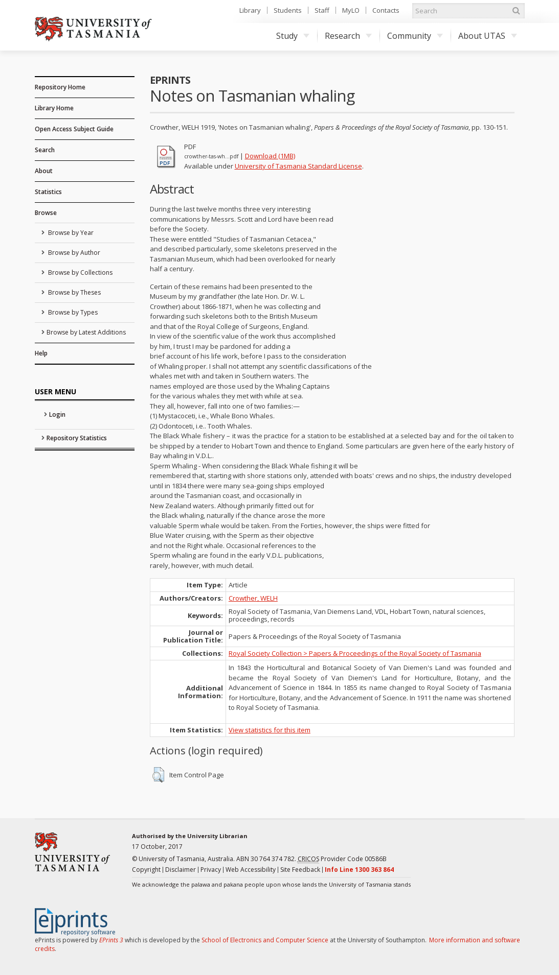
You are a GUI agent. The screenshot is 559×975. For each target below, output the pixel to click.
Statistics (48, 191)
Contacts (385, 10)
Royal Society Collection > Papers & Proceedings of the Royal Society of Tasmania (355, 653)
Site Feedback (300, 869)
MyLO (351, 10)
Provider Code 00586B (342, 859)
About (44, 171)
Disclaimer (180, 869)
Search (45, 150)
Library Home (54, 108)
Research (348, 35)
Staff (322, 10)
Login (57, 414)
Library (250, 10)
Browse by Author (73, 252)
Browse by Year (70, 232)
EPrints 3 (111, 940)
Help (41, 353)
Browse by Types (72, 312)
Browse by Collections (80, 272)
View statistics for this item (269, 729)
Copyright (146, 869)
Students (288, 10)
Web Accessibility (251, 869)
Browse (46, 212)
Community (415, 35)
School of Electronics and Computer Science (265, 940)
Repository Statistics (77, 438)
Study (292, 35)
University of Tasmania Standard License (298, 166)
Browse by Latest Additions (86, 332)
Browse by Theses (74, 292)
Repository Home (60, 87)
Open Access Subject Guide (74, 129)
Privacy (210, 869)
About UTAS (487, 35)
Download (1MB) (270, 155)
